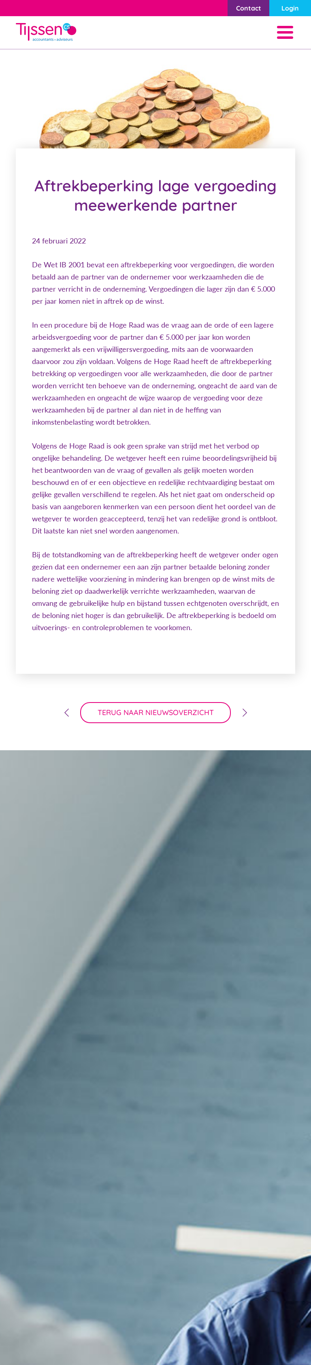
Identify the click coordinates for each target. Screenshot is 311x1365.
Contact (248, 8)
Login (290, 8)
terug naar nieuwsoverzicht (156, 712)
